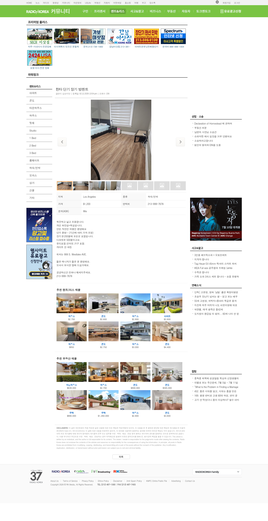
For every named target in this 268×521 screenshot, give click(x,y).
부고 (144, 2)
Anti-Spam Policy (134, 480)
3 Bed (32, 153)
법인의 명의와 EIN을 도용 (207, 145)
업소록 (152, 2)
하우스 (33, 115)
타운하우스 (35, 108)
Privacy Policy (88, 480)
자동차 (107, 2)
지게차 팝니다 (201, 259)
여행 (136, 2)
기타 (31, 198)
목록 (121, 456)
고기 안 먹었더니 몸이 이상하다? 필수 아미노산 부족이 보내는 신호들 (216, 401)
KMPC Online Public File (156, 480)
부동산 (97, 2)
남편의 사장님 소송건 (205, 132)
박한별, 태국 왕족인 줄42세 (208, 309)
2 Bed (32, 145)
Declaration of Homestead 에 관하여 (213, 123)
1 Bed (32, 138)
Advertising (176, 480)
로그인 (237, 2)
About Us (54, 480)
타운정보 (78, 2)
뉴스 (37, 2)
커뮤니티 (66, 2)
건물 (31, 190)
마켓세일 (117, 2)
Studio (32, 130)
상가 (31, 183)
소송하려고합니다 (203, 140)
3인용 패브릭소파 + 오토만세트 (210, 255)
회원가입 (227, 2)
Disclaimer (117, 480)
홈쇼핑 (128, 2)
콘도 (31, 100)
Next (180, 142)
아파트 (33, 93)
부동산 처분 (200, 127)
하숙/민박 (34, 168)
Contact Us (190, 480)
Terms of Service (70, 480)
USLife (88, 2)
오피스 (33, 175)
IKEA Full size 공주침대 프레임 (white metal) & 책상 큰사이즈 (213, 269)
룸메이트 (34, 160)
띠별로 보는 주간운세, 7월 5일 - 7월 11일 (216, 382)
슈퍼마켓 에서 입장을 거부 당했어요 (213, 136)
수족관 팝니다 (201, 272)
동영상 (55, 2)
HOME (29, 2)
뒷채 (31, 123)
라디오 (46, 2)
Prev (62, 142)
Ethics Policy (103, 480)
